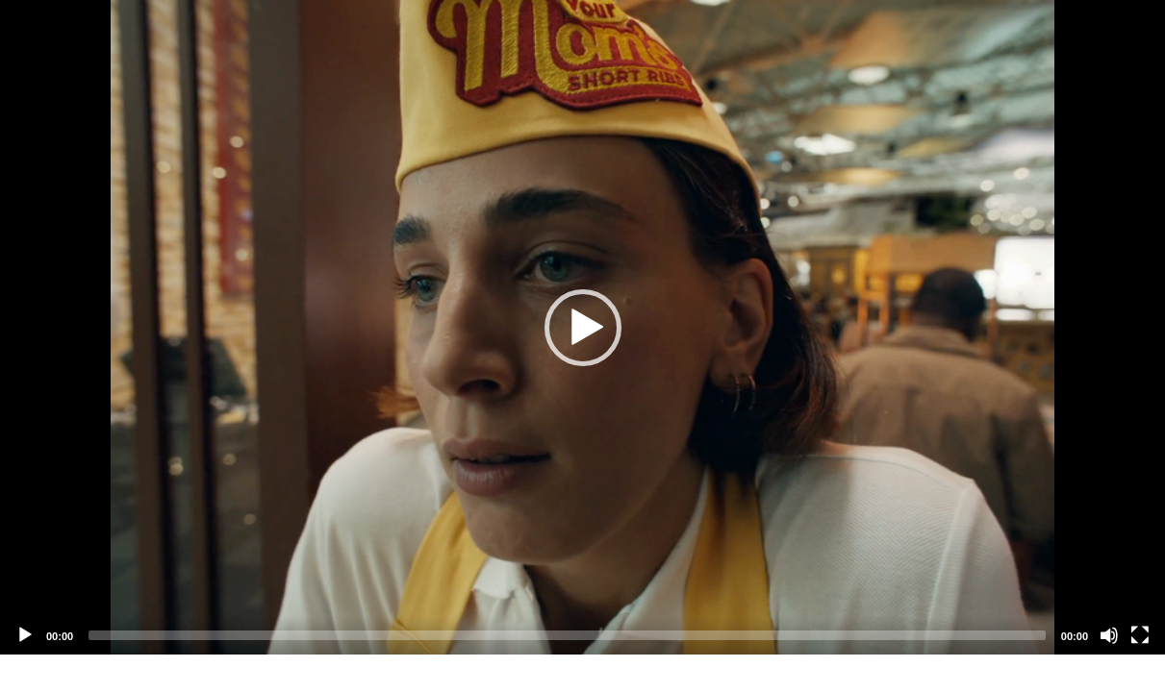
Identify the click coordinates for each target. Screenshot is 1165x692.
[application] (582, 327)
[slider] (567, 635)
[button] (583, 327)
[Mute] (1109, 635)
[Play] (25, 635)
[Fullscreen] (1140, 635)
